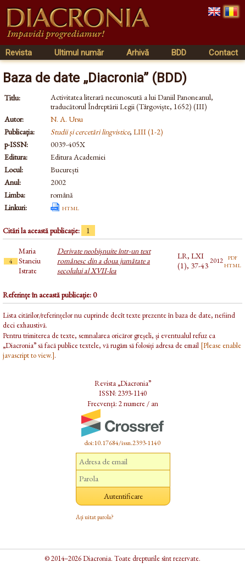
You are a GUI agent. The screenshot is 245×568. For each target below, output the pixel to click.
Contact (223, 53)
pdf (232, 257)
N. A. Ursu (67, 119)
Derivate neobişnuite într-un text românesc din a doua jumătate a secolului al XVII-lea (104, 260)
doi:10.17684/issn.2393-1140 (122, 443)
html (70, 207)
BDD (178, 53)
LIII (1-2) (148, 132)
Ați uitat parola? (95, 517)
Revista (18, 53)
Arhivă (137, 53)
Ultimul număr (79, 53)
